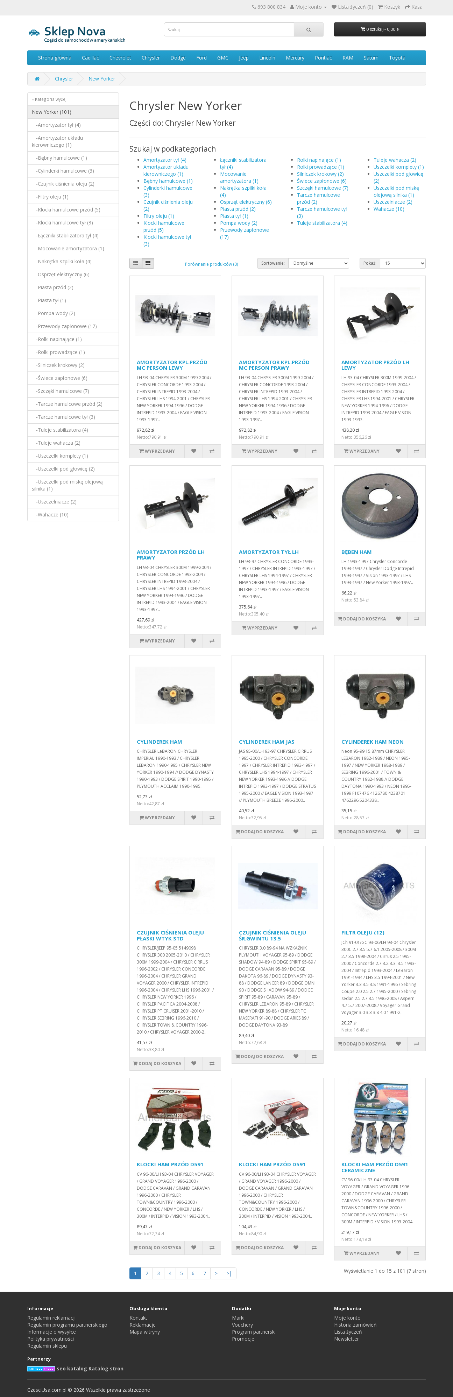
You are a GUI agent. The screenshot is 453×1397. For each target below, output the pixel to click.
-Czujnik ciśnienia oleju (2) (63, 183)
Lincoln (267, 57)
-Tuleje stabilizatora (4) (60, 429)
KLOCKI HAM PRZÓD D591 (170, 1164)
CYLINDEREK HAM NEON (372, 741)
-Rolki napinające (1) (57, 339)
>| (229, 1273)
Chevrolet (120, 57)
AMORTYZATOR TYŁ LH (269, 551)
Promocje (243, 1338)
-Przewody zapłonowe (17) (64, 326)
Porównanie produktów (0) (211, 264)
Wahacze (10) (389, 209)
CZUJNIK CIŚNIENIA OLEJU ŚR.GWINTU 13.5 (272, 935)
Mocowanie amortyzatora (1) (239, 177)
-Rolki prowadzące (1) (58, 352)
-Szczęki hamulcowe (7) (60, 391)
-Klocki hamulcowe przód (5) (66, 209)
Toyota (397, 57)
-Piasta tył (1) (49, 300)
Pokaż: (369, 263)
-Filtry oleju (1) (50, 196)
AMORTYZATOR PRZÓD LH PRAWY (171, 554)
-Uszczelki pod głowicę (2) (63, 468)
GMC (222, 57)
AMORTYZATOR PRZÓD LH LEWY (375, 365)
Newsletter (346, 1338)
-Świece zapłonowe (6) (59, 378)
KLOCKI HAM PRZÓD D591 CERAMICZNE (374, 1167)
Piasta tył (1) (234, 216)
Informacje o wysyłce (51, 1331)
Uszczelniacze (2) (393, 202)
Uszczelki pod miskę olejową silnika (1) (396, 191)
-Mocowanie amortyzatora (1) (68, 248)
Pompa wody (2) (238, 223)
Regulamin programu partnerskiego (67, 1324)
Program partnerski (254, 1331)
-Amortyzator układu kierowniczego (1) (57, 141)
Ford (201, 57)
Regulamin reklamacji (51, 1317)
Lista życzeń (348, 1331)
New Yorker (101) (51, 112)
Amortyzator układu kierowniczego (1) (166, 170)
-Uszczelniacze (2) (54, 501)
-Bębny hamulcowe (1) (59, 157)
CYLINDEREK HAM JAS (267, 741)
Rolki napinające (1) (319, 160)
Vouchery (242, 1324)
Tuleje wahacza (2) (395, 160)
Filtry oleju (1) (158, 216)
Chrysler (151, 57)
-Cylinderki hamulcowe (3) (63, 170)
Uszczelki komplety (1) (399, 167)
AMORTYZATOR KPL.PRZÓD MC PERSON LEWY (172, 365)
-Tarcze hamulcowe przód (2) (67, 404)
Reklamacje (142, 1324)
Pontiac (323, 57)
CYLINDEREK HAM (159, 741)
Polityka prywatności (50, 1338)
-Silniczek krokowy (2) (58, 365)
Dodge (178, 57)
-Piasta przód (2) (52, 287)
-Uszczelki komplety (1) (60, 455)
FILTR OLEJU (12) (362, 932)
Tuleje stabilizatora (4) (322, 223)
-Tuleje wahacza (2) (56, 442)
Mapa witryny (144, 1331)
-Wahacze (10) (50, 514)
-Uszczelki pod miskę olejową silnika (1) (67, 485)
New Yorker (102, 78)
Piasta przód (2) (238, 209)
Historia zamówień (355, 1324)
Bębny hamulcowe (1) (168, 181)
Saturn (371, 57)
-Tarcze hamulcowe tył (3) (63, 416)
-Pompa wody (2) (53, 313)
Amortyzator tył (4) (164, 160)
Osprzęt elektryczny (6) (246, 202)
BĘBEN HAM (356, 551)
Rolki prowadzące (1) (320, 167)
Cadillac (90, 57)
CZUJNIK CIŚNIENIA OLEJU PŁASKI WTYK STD (170, 935)
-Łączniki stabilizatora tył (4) (65, 235)
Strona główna (54, 57)
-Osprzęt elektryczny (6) (61, 274)
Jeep (244, 57)
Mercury (295, 57)
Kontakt (138, 1317)
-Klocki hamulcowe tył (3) (62, 222)
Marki (238, 1317)
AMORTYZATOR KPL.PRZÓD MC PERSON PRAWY (274, 365)
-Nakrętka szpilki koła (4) (62, 261)
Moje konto (347, 1317)
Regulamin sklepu (47, 1345)
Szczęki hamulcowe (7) (322, 188)
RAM (347, 57)
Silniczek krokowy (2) (320, 174)
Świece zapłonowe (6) (322, 181)
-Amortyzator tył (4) (56, 124)
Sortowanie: (273, 263)
